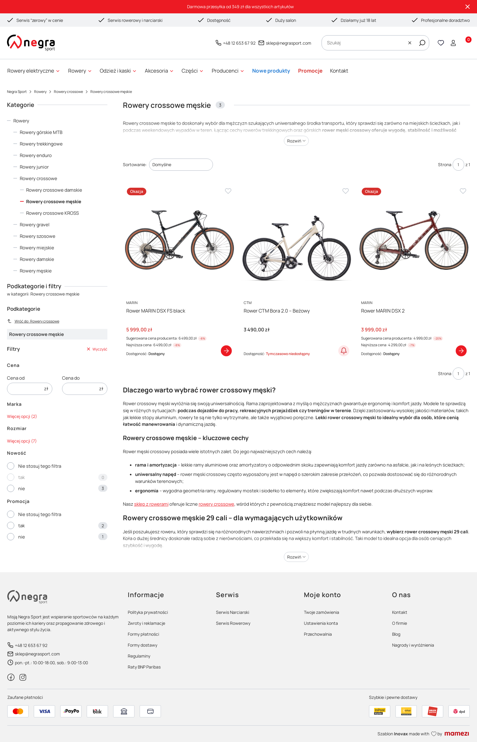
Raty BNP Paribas (144, 667)
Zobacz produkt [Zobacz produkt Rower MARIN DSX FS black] (226, 350)
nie (21, 488)
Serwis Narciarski (232, 612)
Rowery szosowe (37, 236)
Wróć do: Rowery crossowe (33, 321)
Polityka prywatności (148, 612)
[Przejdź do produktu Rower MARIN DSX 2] (413, 239)
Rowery (40, 91)
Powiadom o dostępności (343, 350)
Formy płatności (143, 634)
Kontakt (399, 612)
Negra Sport (17, 91)
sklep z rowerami (151, 504)
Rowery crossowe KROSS (52, 213)
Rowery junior (34, 167)
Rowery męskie (36, 271)
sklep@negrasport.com (288, 43)
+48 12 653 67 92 (239, 43)
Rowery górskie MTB (41, 132)
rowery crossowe (216, 504)
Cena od (16, 378)
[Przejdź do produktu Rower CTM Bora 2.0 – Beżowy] (296, 239)
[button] (422, 42)
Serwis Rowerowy (233, 623)
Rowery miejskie (37, 247)
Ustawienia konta (321, 623)
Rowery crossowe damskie (54, 190)
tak (21, 477)
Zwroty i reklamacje (146, 623)
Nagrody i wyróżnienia (413, 645)
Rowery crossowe (68, 91)
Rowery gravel (35, 224)
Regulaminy (139, 656)
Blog (396, 634)
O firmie (399, 623)
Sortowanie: (135, 164)
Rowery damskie (37, 259)
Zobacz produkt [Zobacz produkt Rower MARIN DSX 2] (461, 350)
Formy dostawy (142, 645)
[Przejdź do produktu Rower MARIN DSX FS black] (179, 239)
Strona (444, 164)
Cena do (71, 378)
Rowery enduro (36, 155)
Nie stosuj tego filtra (39, 466)
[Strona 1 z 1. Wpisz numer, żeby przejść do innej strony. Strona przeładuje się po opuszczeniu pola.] (458, 165)
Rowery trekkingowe (41, 144)
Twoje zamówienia (321, 612)
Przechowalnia (318, 634)
